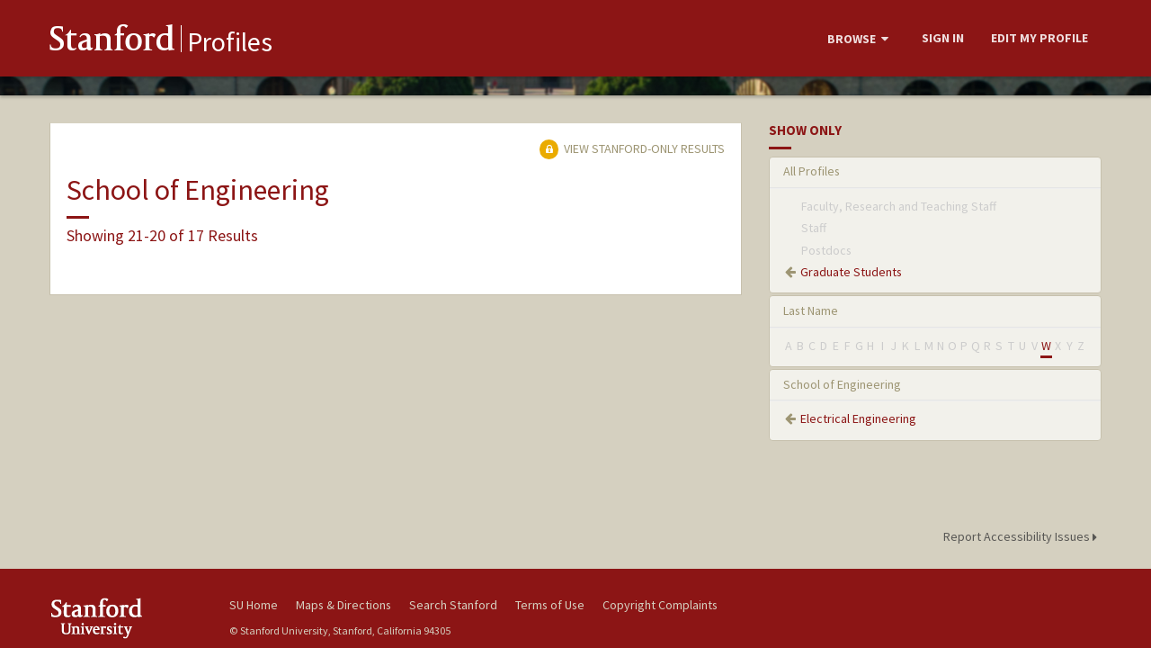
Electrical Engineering (858, 418)
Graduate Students (851, 272)
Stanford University (125, 618)
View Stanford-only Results (632, 148)
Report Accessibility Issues (1022, 536)
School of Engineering (842, 384)
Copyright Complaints (660, 605)
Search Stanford (453, 605)
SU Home (253, 605)
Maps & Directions (343, 605)
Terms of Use (549, 605)
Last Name (810, 310)
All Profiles (811, 171)
